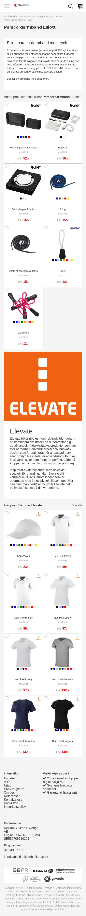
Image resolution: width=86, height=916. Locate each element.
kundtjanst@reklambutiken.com (26, 856)
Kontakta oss (13, 799)
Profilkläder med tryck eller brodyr (23, 16)
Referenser (12, 796)
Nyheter (9, 778)
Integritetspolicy (15, 806)
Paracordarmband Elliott (18, 20)
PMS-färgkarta (14, 789)
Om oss (9, 792)
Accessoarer (52, 16)
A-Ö (6, 782)
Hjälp (7, 785)
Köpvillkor (11, 803)
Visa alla (77, 505)
